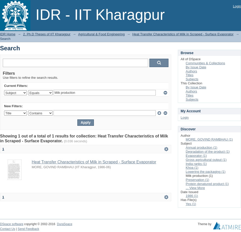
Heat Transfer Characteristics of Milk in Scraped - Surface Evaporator (183, 34)
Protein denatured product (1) (207, 184)
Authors (191, 71)
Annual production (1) (201, 147)
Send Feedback (28, 229)
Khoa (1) (192, 167)
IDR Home (7, 34)
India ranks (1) (196, 164)
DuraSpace (64, 224)
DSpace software (11, 224)
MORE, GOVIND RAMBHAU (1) (209, 139)
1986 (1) (192, 196)
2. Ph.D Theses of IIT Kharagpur (47, 34)
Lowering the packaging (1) (206, 172)
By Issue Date (196, 67)
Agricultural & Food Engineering (101, 34)
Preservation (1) (197, 180)
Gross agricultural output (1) (206, 160)
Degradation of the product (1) (208, 151)
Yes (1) (191, 204)
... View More (195, 188)
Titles (190, 75)
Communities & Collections (205, 63)
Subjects (192, 79)
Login (237, 6)
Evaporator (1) (196, 156)
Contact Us (7, 229)
